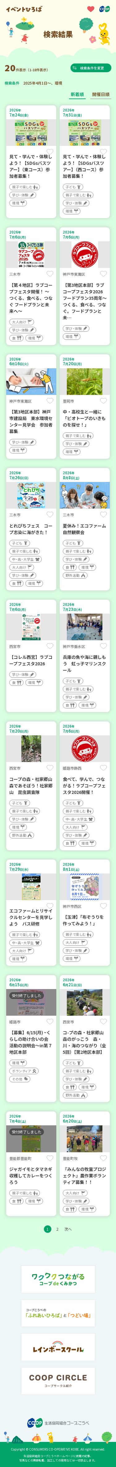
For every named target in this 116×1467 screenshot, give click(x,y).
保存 (50, 152)
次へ (68, 1229)
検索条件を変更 (93, 67)
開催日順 (101, 94)
